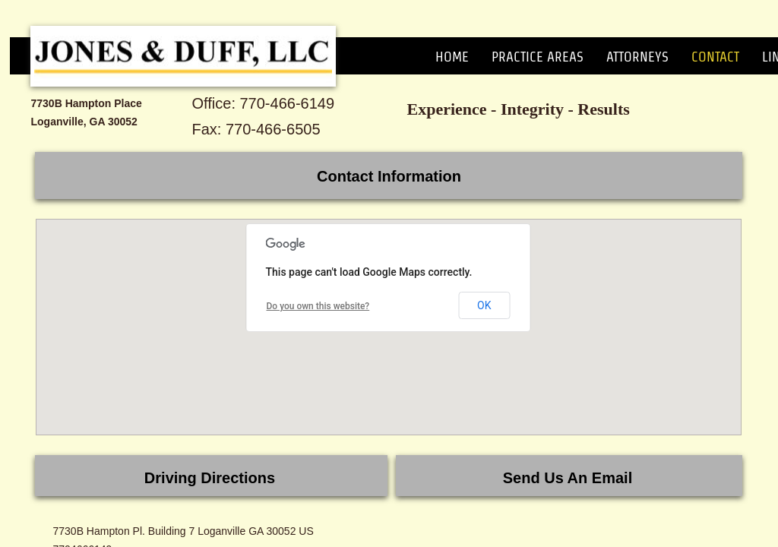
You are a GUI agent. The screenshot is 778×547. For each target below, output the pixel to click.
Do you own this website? (318, 306)
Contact (715, 56)
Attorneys (637, 56)
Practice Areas (538, 56)
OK (484, 305)
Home (452, 56)
